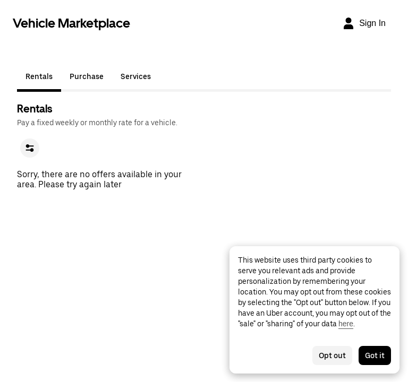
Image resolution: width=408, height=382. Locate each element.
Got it (375, 355)
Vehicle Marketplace (71, 23)
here (345, 323)
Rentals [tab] (39, 76)
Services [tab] (136, 76)
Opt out (332, 355)
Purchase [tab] (87, 76)
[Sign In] (364, 23)
